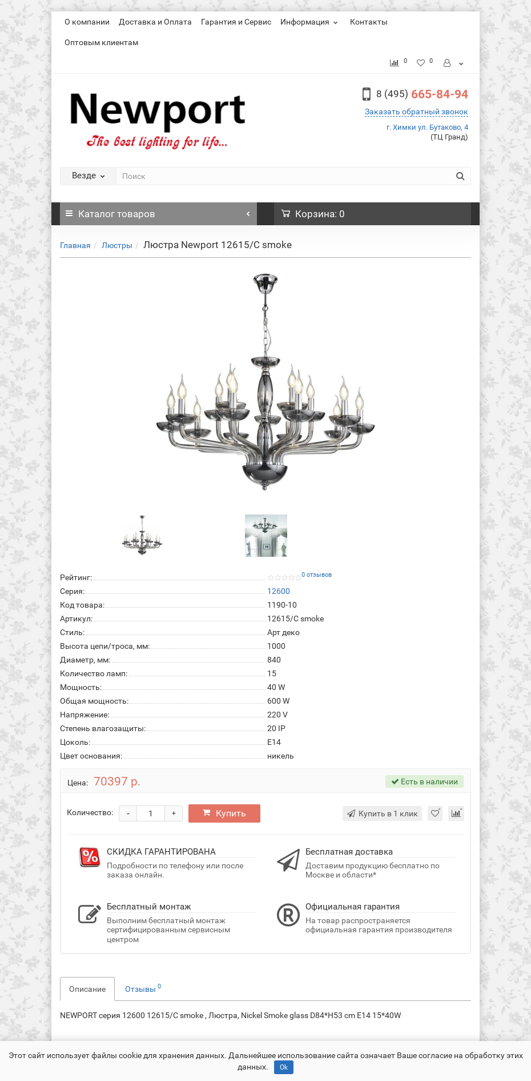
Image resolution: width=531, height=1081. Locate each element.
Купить (224, 813)
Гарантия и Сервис (236, 21)
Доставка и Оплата (155, 21)
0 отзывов (316, 575)
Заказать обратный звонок (416, 111)
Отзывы (143, 988)
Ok (284, 1067)
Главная (75, 245)
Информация (310, 21)
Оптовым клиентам (101, 42)
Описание (87, 989)
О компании (87, 21)
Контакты (369, 21)
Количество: (90, 812)
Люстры (117, 245)
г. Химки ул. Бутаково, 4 (427, 127)
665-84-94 (422, 94)
